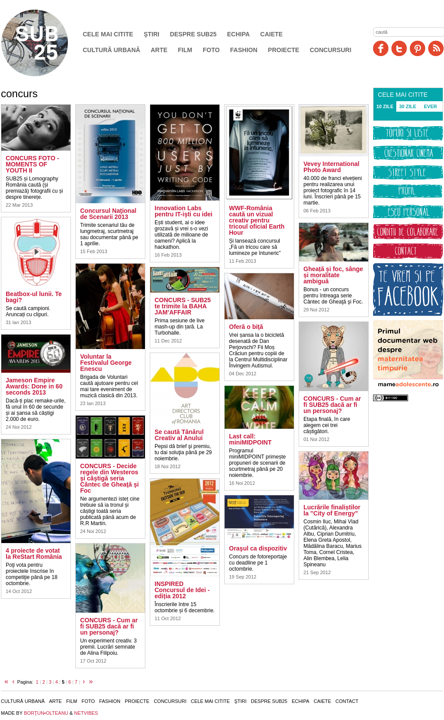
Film (185, 49)
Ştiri (151, 34)
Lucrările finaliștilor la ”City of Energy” (331, 510)
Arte (159, 49)
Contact (346, 701)
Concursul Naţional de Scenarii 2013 (108, 213)
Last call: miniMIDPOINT (250, 439)
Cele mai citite (108, 34)
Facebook (380, 48)
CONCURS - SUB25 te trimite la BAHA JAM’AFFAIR (183, 306)
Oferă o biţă (246, 326)
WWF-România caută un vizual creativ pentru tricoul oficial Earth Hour (257, 220)
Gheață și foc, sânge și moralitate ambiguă (333, 275)
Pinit (417, 48)
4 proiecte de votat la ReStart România (34, 553)
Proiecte (284, 49)
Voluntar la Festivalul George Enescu (105, 362)
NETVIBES (86, 713)
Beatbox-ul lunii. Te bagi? (34, 297)
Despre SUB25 (193, 34)
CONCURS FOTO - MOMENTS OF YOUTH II (32, 164)
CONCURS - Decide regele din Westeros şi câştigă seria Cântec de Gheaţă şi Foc (109, 478)
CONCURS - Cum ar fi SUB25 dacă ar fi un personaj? (108, 626)
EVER (430, 106)
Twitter (399, 48)
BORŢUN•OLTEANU (46, 713)
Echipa (238, 34)
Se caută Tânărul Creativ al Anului (179, 434)
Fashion (243, 49)
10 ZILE (384, 106)
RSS (436, 48)
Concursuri (330, 49)
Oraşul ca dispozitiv (258, 548)
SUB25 (44, 43)
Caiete (271, 34)
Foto (211, 49)
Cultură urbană (111, 49)
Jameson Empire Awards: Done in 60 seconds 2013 (34, 386)
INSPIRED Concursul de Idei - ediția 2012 (182, 590)
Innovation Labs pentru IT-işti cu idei (183, 211)
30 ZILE (407, 106)
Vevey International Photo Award (331, 166)
